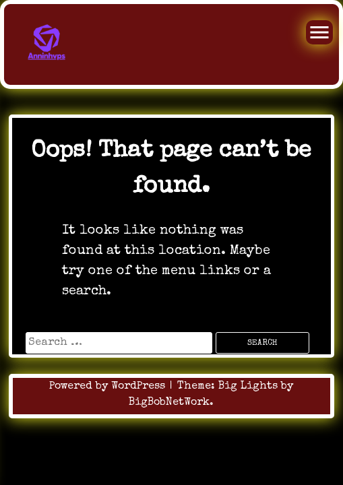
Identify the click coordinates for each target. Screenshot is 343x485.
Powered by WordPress (108, 386)
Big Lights (248, 386)
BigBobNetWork (169, 402)
